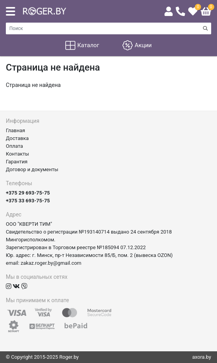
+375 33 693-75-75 (28, 201)
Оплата (14, 146)
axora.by (201, 357)
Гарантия (17, 162)
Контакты (17, 154)
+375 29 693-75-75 (28, 193)
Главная (15, 130)
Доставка (17, 138)
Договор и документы (32, 169)
